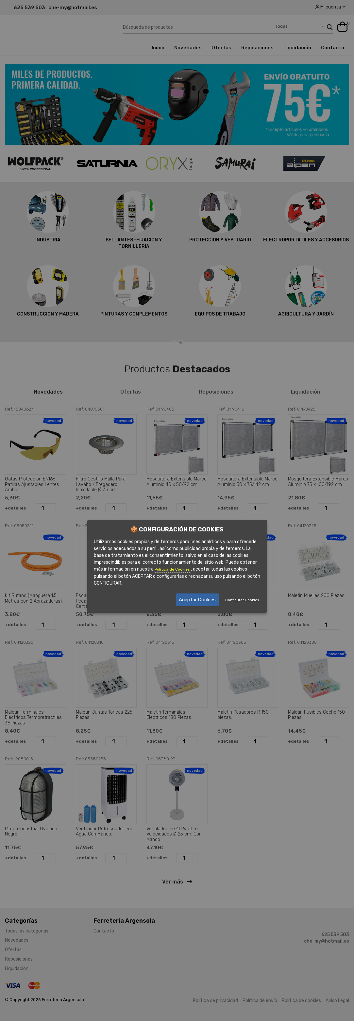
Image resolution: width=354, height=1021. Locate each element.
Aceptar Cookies (197, 600)
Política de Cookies (173, 569)
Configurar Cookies (242, 600)
